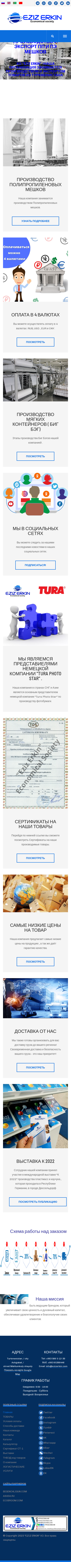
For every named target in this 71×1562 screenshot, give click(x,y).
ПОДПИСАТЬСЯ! (35, 565)
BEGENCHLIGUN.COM (15, 1491)
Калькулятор (10, 1444)
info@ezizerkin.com (56, 1366)
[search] (52, 36)
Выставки (8, 1453)
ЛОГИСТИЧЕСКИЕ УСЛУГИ (14, 1468)
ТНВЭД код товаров (14, 1457)
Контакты (8, 1435)
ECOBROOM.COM (13, 1500)
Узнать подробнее (35, 221)
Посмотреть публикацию (38, 1201)
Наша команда (11, 1430)
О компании (9, 1462)
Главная (7, 1412)
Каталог (7, 1439)
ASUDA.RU (9, 1496)
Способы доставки (13, 1426)
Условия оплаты (12, 1421)
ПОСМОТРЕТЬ (35, 342)
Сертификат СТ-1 (13, 1448)
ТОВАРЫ (8, 1416)
